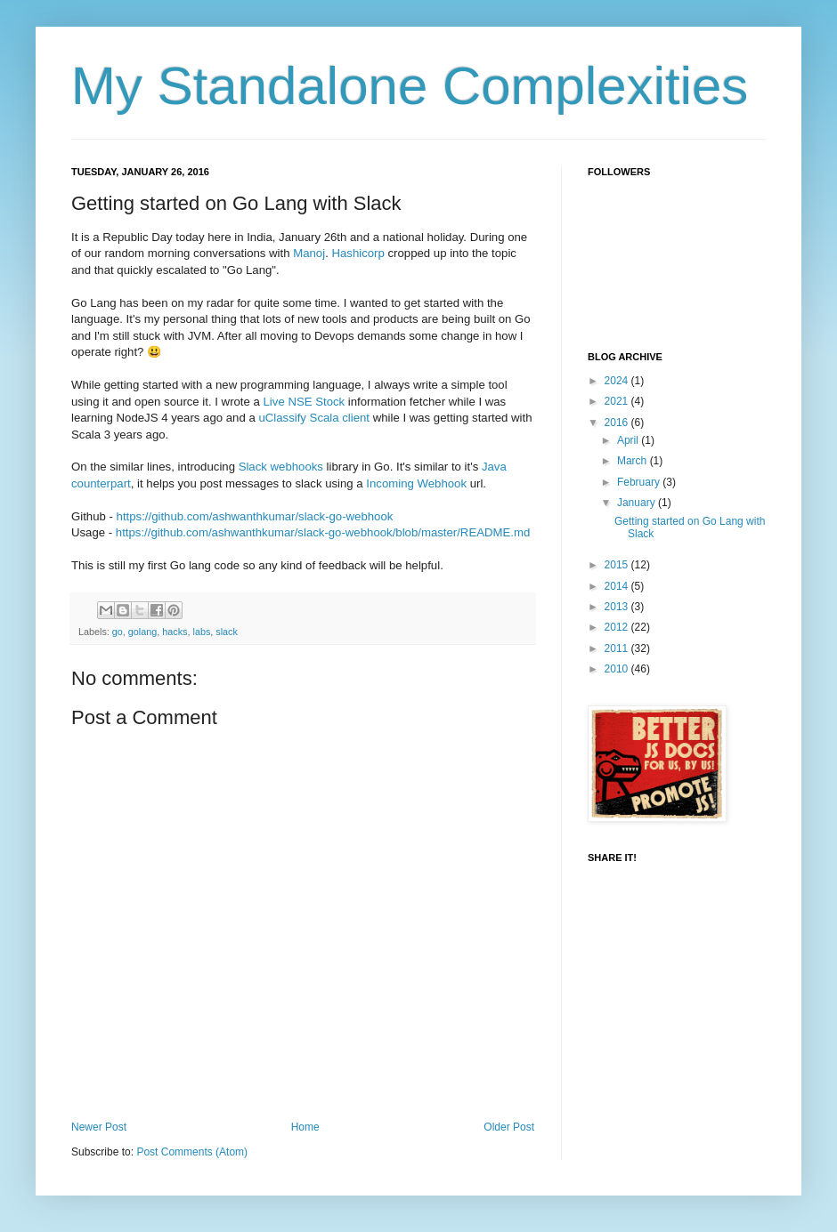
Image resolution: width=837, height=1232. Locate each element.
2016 (618, 422)
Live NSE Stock (304, 401)
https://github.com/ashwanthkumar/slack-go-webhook (255, 516)
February (639, 482)
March (633, 461)
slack (226, 631)
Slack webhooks (281, 466)
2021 (618, 401)
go (117, 631)
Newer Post (98, 1127)
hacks (174, 631)
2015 (618, 565)
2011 (618, 648)
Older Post (509, 1127)
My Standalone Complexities (409, 86)
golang (142, 631)
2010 (618, 669)
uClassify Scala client (314, 417)
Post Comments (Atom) (192, 1152)
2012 (618, 627)
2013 (618, 606)
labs (202, 631)
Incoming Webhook (416, 483)
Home (305, 1127)
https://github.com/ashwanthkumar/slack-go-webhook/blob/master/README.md (323, 532)
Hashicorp (357, 253)
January (637, 502)
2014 (618, 586)
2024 (618, 380)
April (629, 440)
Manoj (309, 253)
